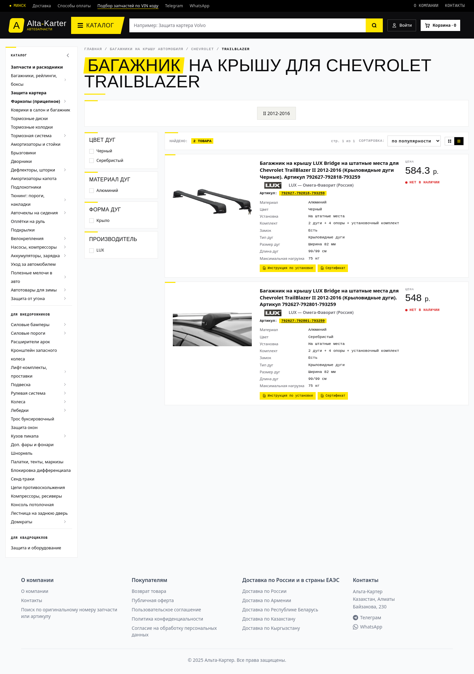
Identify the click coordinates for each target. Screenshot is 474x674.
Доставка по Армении (266, 600)
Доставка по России (264, 591)
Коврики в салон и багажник (40, 110)
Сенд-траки (22, 479)
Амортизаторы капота (34, 178)
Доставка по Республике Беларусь (280, 609)
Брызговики (23, 153)
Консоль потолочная (32, 504)
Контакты (455, 6)
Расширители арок (30, 342)
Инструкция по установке (287, 268)
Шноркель (22, 453)
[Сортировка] (414, 141)
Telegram (174, 6)
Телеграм (367, 617)
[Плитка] (449, 141)
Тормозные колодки (32, 127)
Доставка (42, 6)
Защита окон (24, 427)
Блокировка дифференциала (41, 470)
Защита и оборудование (36, 548)
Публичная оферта (153, 600)
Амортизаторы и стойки (36, 144)
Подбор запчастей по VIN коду (128, 6)
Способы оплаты (74, 6)
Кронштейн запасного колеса (34, 354)
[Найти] (374, 25)
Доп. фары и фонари (32, 444)
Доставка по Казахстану (268, 619)
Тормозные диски (29, 118)
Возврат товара (149, 591)
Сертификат (332, 268)
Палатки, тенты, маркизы (37, 462)
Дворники (21, 161)
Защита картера (28, 93)
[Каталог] (97, 25)
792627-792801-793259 (303, 320)
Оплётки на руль (28, 221)
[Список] (458, 141)
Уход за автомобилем (33, 264)
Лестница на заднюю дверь (39, 513)
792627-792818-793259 (303, 193)
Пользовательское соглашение (166, 609)
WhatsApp (199, 6)
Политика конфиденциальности (167, 619)
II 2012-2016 (276, 113)
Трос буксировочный (32, 419)
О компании (426, 6)
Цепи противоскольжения (38, 487)
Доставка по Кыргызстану (271, 628)
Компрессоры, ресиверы (36, 496)
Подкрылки (23, 230)
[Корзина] (440, 25)
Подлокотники (26, 187)
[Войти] (401, 25)
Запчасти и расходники (37, 67)
